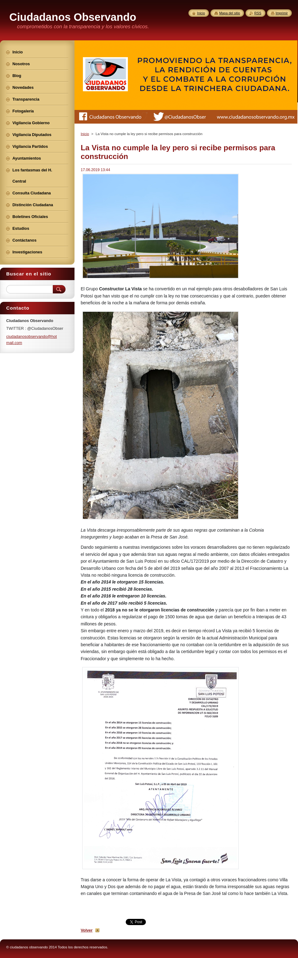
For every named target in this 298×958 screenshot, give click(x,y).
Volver (87, 930)
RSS (257, 13)
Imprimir (282, 13)
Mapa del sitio (229, 13)
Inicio (85, 134)
